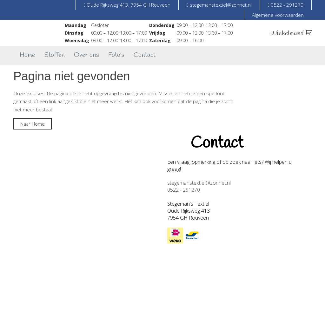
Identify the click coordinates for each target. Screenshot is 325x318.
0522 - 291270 (183, 189)
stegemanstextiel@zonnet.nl (199, 182)
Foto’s (116, 55)
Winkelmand (291, 33)
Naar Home (32, 124)
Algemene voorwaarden (278, 15)
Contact (145, 55)
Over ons (86, 55)
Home (27, 55)
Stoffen (54, 55)
